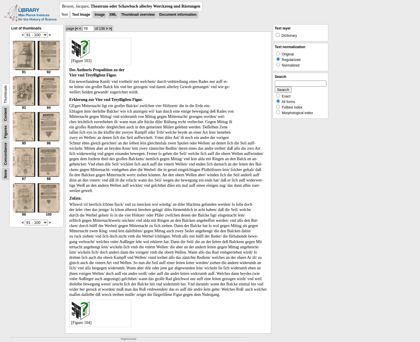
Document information (178, 15)
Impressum (128, 339)
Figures (6, 131)
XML (113, 15)
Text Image (81, 15)
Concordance (6, 154)
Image (100, 15)
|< (76, 29)
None (6, 174)
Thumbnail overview (138, 15)
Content (6, 114)
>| (110, 29)
